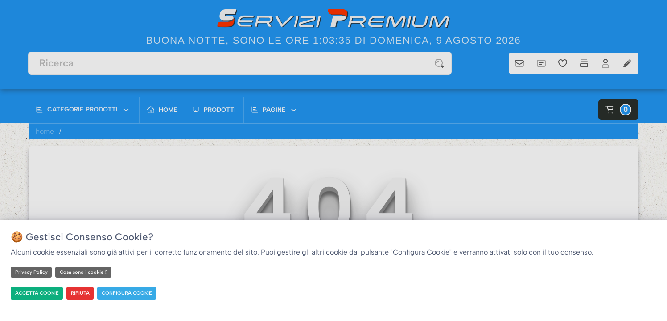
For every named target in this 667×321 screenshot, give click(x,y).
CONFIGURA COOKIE (128, 293)
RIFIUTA (81, 293)
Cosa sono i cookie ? (84, 272)
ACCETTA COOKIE (37, 293)
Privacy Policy (31, 272)
